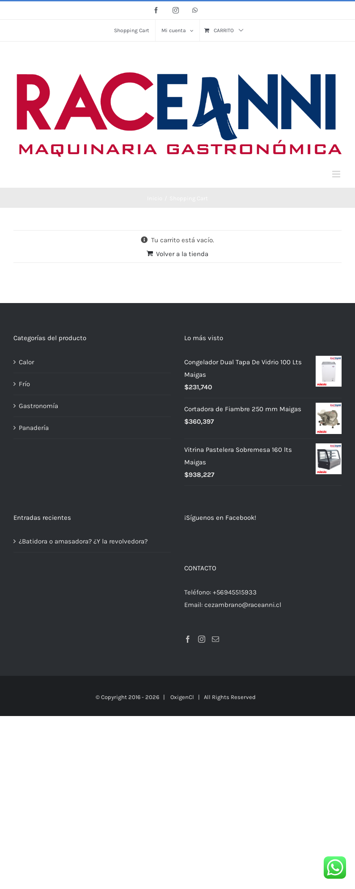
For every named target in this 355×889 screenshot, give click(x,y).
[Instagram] (201, 639)
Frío (24, 384)
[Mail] (215, 639)
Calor (26, 362)
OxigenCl (182, 697)
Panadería (34, 428)
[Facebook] (187, 639)
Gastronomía (38, 406)
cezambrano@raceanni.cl (242, 605)
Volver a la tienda (182, 254)
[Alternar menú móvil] (337, 174)
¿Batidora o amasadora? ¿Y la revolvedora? (83, 541)
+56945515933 (235, 592)
